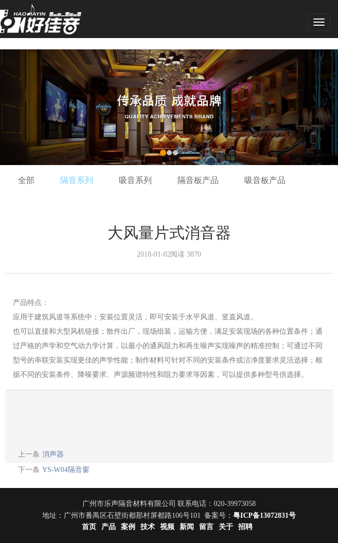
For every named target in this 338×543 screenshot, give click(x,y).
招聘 (245, 527)
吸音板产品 (265, 180)
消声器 (53, 454)
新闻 (187, 527)
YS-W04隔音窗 (66, 470)
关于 (226, 527)
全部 (26, 180)
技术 (147, 527)
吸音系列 (135, 180)
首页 (89, 527)
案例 (128, 527)
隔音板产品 (198, 180)
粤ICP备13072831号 (264, 515)
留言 (206, 527)
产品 (108, 527)
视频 (167, 527)
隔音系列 (76, 180)
